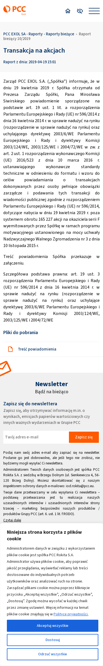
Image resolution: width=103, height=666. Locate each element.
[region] (51, 594)
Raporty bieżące (60, 34)
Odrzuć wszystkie (52, 654)
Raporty (36, 34)
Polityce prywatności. (71, 614)
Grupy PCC (29, 514)
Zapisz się (84, 437)
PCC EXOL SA (14, 34)
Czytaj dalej (12, 520)
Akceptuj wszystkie (52, 625)
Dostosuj (53, 639)
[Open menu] (94, 10)
